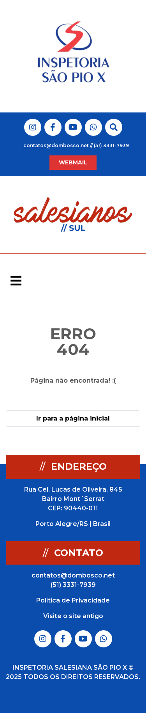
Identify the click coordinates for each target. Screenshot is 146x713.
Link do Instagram (32, 127)
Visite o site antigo (73, 616)
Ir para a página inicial (73, 418)
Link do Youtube (73, 127)
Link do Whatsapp (93, 127)
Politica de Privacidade (73, 600)
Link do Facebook (52, 127)
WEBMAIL (73, 162)
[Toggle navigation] (16, 281)
